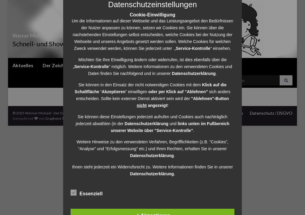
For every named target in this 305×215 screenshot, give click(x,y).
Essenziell (86, 193)
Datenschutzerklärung (146, 123)
